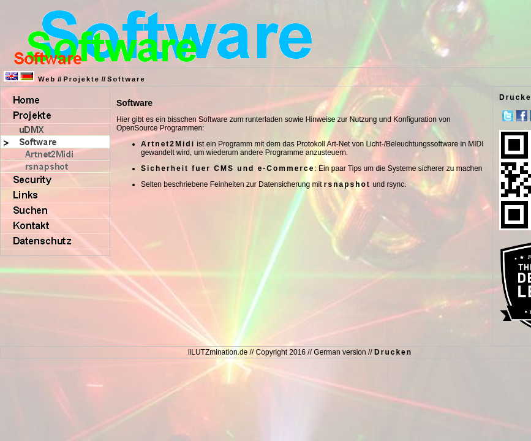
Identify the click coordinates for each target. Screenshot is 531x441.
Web (47, 79)
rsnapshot (347, 184)
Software (126, 79)
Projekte (81, 79)
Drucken (393, 352)
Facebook (521, 115)
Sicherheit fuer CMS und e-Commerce (227, 168)
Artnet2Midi (168, 144)
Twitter (507, 115)
